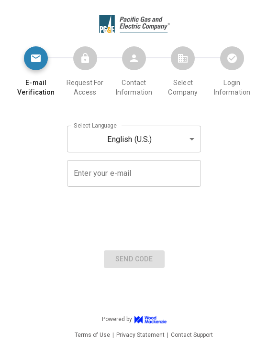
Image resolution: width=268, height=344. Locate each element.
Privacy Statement (140, 335)
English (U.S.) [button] (129, 139)
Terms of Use (92, 335)
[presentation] (134, 217)
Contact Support (192, 335)
